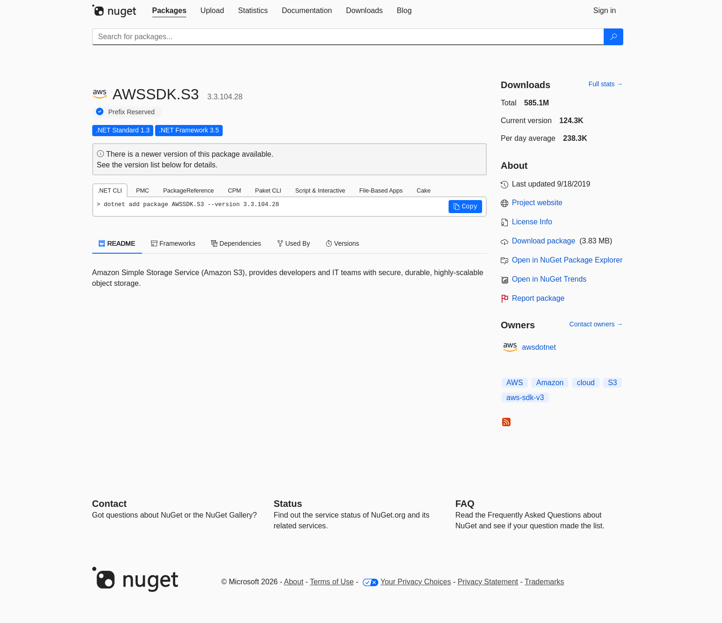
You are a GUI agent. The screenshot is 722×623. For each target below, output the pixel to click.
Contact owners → (596, 324)
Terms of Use (332, 582)
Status (288, 503)
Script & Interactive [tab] (320, 190)
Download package (543, 241)
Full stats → (606, 84)
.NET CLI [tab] (110, 190)
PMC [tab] (142, 190)
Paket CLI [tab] (268, 190)
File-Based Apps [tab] (380, 190)
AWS (514, 383)
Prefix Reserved (132, 112)
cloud (585, 383)
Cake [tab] (423, 190)
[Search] (613, 36)
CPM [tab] (234, 190)
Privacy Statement (487, 582)
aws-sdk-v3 (525, 397)
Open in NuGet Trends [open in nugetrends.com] (549, 279)
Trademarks (544, 582)
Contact (109, 503)
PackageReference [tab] (188, 190)
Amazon (550, 383)
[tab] (169, 10)
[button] (465, 206)
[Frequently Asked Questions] (465, 503)
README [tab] (117, 243)
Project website (537, 203)
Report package (538, 298)
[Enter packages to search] (348, 36)
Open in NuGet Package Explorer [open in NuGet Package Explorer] (567, 260)
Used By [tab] (293, 243)
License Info (532, 222)
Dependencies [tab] (236, 243)
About (294, 582)
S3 (612, 383)
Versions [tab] (342, 243)
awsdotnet (539, 347)
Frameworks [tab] (173, 243)
